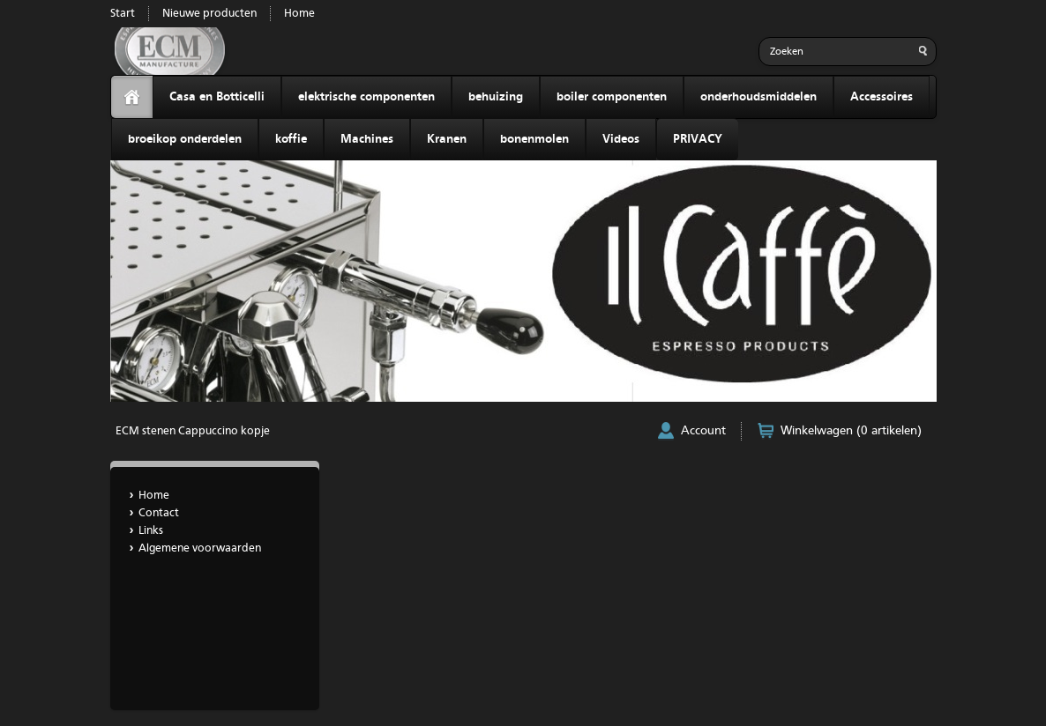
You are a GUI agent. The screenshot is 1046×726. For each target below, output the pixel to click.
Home (299, 13)
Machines (366, 139)
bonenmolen (534, 139)
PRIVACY (697, 139)
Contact (158, 513)
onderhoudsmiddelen (758, 97)
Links (150, 531)
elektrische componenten (366, 97)
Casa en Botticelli (217, 97)
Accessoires (881, 97)
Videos (620, 139)
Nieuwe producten (209, 13)
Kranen (447, 139)
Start (122, 13)
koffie (291, 139)
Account (703, 431)
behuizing (495, 97)
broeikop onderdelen (185, 139)
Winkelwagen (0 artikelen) (851, 431)
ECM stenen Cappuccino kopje (193, 431)
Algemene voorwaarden (199, 548)
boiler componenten (612, 97)
